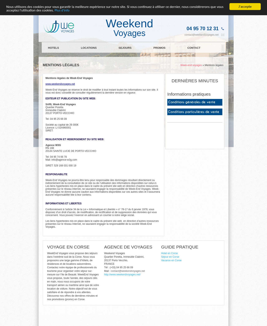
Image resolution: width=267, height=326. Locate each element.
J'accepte (245, 6)
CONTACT (193, 47)
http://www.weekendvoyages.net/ (122, 274)
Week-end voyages (191, 65)
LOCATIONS (89, 47)
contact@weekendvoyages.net (201, 34)
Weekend (129, 27)
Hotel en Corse (169, 253)
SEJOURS (124, 47)
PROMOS (159, 47)
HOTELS (53, 47)
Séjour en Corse (170, 256)
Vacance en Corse (171, 260)
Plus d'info (62, 10)
